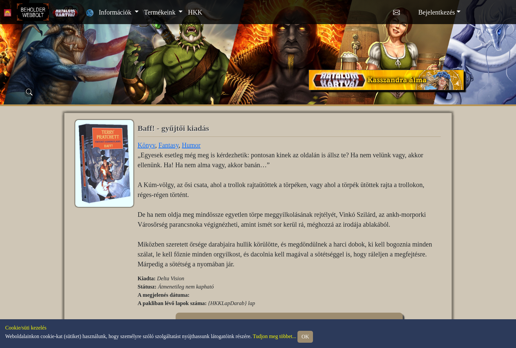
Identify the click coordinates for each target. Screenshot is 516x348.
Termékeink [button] (160, 12)
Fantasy (168, 145)
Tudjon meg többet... (274, 336)
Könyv (146, 145)
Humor (191, 145)
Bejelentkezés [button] (436, 12)
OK (305, 336)
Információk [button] (116, 12)
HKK (195, 12)
